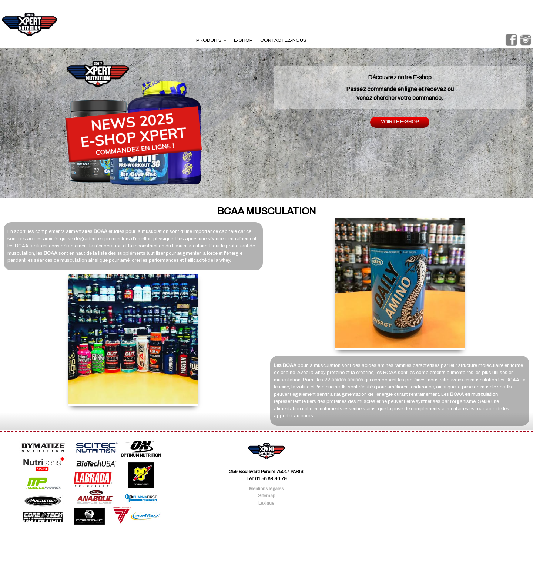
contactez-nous (283, 40)
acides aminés (347, 380)
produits (211, 40)
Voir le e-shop (400, 121)
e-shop (243, 40)
